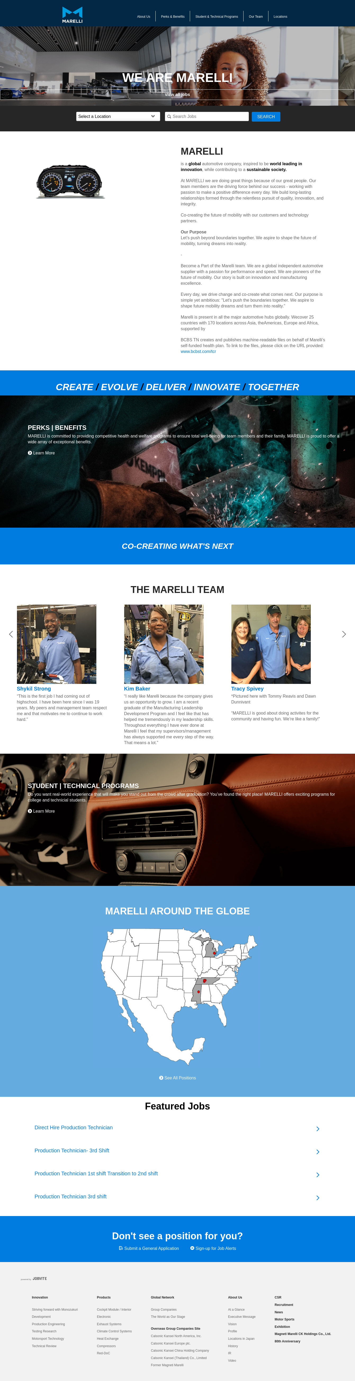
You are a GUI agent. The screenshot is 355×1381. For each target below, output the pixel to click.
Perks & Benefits (173, 17)
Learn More (41, 453)
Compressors (106, 1346)
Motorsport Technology (48, 1339)
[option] (102, 181)
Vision (232, 1324)
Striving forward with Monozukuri (55, 1309)
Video (232, 1360)
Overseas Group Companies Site (175, 1329)
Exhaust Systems (109, 1324)
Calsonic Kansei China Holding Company (180, 1350)
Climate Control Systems (114, 1331)
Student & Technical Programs (216, 17)
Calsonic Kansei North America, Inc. (176, 1336)
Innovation (40, 1297)
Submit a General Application (149, 1248)
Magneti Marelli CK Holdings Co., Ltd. (303, 1334)
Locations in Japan (241, 1339)
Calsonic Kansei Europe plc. (171, 1343)
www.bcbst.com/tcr (198, 351)
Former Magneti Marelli (167, 1365)
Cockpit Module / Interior (114, 1309)
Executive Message (241, 1317)
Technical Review (44, 1346)
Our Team (256, 17)
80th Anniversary (287, 1341)
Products (104, 1297)
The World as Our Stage (168, 1317)
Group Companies (164, 1309)
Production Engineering (48, 1324)
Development (41, 1317)
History (233, 1346)
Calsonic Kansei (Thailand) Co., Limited (179, 1358)
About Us (143, 17)
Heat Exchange (108, 1339)
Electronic (104, 1317)
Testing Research (44, 1331)
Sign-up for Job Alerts (213, 1248)
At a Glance (236, 1309)
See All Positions (177, 1078)
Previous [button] (11, 634)
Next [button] (344, 634)
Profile (232, 1331)
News (279, 1312)
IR (229, 1353)
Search (266, 116)
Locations (280, 17)
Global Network (162, 1297)
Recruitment (284, 1305)
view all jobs (177, 94)
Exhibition (282, 1327)
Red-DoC (103, 1353)
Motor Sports (285, 1319)
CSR (278, 1297)
